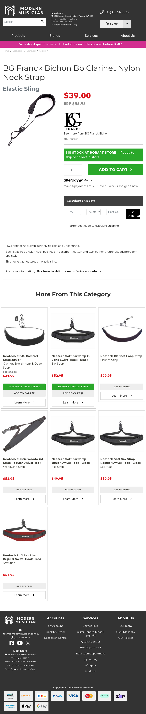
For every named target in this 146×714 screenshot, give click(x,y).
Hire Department (90, 647)
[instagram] (28, 643)
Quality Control (90, 641)
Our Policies (125, 637)
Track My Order (55, 631)
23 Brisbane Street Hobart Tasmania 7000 (73, 16)
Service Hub (90, 625)
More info (80, 180)
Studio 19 (90, 671)
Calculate (134, 214)
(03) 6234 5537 (115, 12)
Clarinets (31, 51)
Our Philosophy (125, 631)
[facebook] (12, 643)
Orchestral (18, 51)
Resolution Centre (55, 637)
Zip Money (90, 659)
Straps (42, 51)
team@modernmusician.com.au (21, 633)
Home (6, 51)
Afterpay (90, 665)
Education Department (90, 653)
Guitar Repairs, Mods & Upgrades (90, 633)
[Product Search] (21, 22)
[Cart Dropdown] (127, 24)
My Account (55, 625)
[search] (42, 22)
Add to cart (24, 393)
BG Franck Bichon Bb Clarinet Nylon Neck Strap (74, 51)
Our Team (126, 625)
